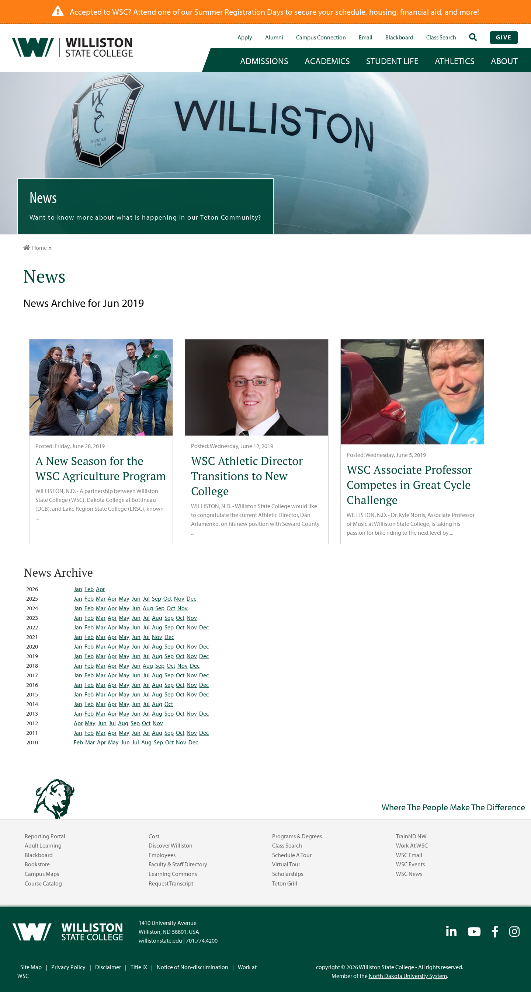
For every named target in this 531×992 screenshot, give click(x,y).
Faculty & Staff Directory (178, 864)
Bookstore (37, 864)
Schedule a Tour (292, 855)
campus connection (321, 37)
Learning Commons (173, 873)
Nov (179, 598)
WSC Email (409, 855)
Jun (136, 598)
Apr (100, 589)
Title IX (139, 967)
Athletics (455, 60)
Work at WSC (412, 845)
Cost (154, 836)
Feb (89, 589)
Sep (156, 598)
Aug (148, 608)
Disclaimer (108, 967)
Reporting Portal (45, 836)
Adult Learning (43, 845)
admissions (264, 60)
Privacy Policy (68, 967)
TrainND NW (411, 836)
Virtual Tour (286, 864)
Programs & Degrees (297, 836)
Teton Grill (284, 883)
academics (327, 60)
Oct (167, 598)
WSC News (409, 873)
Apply (244, 37)
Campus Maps (42, 873)
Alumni (274, 37)
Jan (78, 589)
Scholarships (287, 873)
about (504, 60)
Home (35, 247)
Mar (100, 598)
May (124, 598)
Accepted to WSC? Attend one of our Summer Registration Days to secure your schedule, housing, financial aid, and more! (274, 12)
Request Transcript (171, 883)
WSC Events (410, 864)
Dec (191, 598)
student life (392, 60)
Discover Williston (170, 845)
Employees (162, 855)
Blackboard (399, 37)
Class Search (441, 37)
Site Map (31, 967)
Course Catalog (43, 883)
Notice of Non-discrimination (192, 967)
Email (365, 37)
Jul (146, 598)
